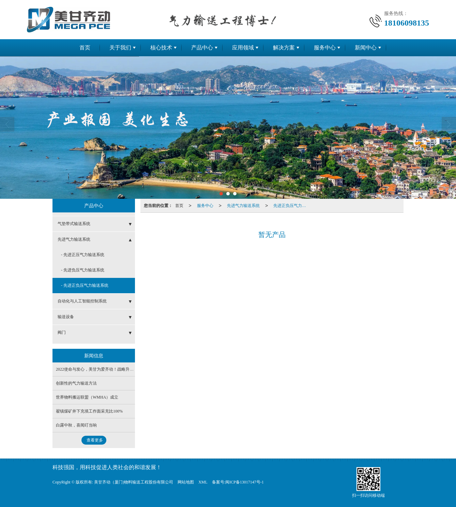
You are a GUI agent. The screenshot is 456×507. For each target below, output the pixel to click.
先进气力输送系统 (243, 205)
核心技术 (161, 47)
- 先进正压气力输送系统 (82, 254)
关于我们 (120, 47)
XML (203, 482)
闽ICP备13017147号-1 (244, 482)
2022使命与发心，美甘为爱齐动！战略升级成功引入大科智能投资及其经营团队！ (129, 369)
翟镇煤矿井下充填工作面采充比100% (89, 411)
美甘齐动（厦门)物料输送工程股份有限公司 (133, 482)
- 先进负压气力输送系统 (82, 270)
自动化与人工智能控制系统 (82, 301)
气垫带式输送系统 (74, 223)
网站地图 (186, 482)
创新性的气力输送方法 (76, 383)
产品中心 (202, 47)
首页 (84, 47)
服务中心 (325, 47)
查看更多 (95, 440)
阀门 (62, 332)
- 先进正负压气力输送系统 (84, 285)
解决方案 (284, 47)
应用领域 (243, 47)
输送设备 (66, 316)
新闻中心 (366, 47)
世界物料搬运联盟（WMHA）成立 (87, 397)
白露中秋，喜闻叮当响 (76, 425)
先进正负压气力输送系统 (291, 205)
